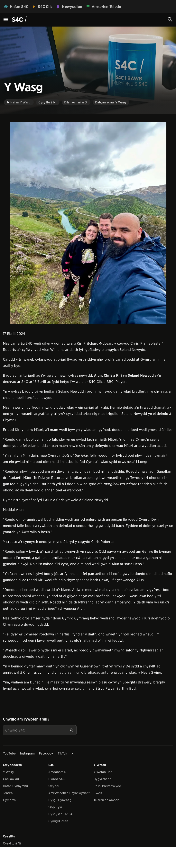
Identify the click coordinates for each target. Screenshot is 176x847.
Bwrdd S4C (56, 779)
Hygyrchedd (102, 779)
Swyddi (53, 786)
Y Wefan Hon (103, 772)
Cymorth (9, 800)
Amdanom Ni (57, 772)
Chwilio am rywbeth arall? (26, 719)
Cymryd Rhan (58, 821)
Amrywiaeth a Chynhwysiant (69, 793)
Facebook (46, 753)
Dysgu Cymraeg (59, 800)
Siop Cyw (55, 807)
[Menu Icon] (6, 19)
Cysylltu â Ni (12, 843)
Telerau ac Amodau (107, 800)
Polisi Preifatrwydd (107, 786)
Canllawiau (11, 779)
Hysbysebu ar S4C (61, 814)
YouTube (9, 753)
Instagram (27, 753)
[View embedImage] (88, 223)
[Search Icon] (170, 19)
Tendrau (8, 793)
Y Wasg (8, 772)
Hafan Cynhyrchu (15, 786)
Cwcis (98, 793)
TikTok (62, 753)
